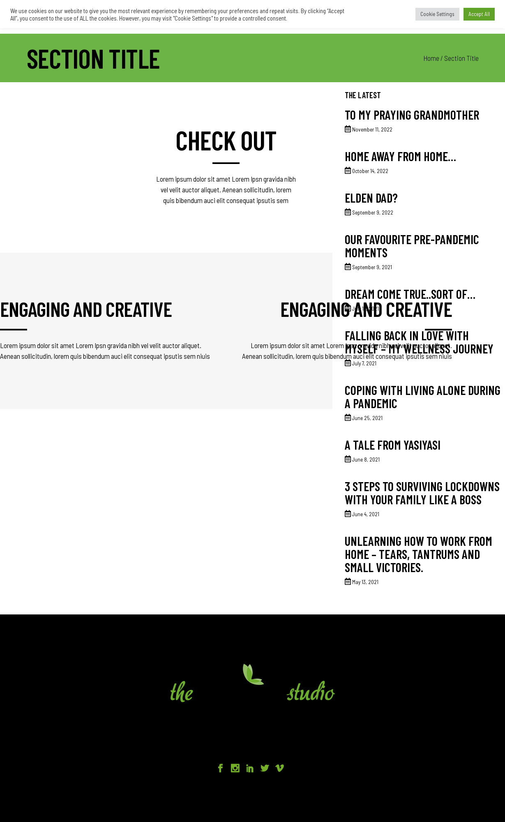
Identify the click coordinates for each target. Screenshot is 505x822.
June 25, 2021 (367, 418)
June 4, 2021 (365, 514)
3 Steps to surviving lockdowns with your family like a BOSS (422, 493)
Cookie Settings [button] (437, 14)
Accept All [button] (479, 14)
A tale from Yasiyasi (392, 444)
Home (431, 58)
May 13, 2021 (365, 582)
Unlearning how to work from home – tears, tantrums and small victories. (418, 554)
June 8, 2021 (366, 459)
